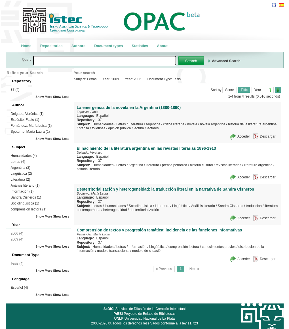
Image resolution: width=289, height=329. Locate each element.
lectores (153, 128)
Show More (43, 96)
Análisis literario (25, 185)
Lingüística (21, 174)
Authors (78, 46)
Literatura (20, 180)
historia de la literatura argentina (252, 124)
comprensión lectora (29, 209)
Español (19, 288)
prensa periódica (174, 165)
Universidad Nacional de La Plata (144, 318)
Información (22, 191)
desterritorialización (144, 210)
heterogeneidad (115, 210)
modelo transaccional (113, 251)
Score (229, 90)
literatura (152, 165)
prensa (84, 128)
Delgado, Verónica (27, 114)
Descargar (267, 136)
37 (15, 90)
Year (257, 90)
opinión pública (119, 128)
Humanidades (24, 156)
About (162, 46)
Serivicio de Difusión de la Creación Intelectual (145, 309)
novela (192, 124)
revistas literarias (228, 165)
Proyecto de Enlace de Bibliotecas (144, 314)
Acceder (243, 136)
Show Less (61, 96)
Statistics (140, 46)
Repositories (51, 46)
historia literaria (88, 169)
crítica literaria (173, 124)
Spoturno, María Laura (30, 132)
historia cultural (201, 165)
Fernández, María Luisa (31, 126)
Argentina (20, 168)
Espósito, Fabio (25, 120)
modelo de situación (147, 251)
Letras (121, 124)
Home (26, 46)
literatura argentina (258, 165)
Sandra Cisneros (26, 197)
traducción (253, 206)
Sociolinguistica (25, 203)
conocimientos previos (219, 247)
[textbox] (104, 60)
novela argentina (212, 124)
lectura (139, 128)
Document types (108, 46)
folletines (98, 128)
